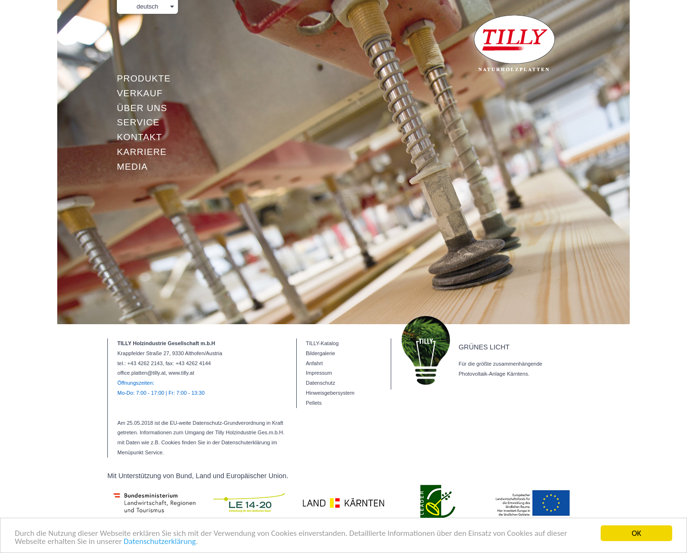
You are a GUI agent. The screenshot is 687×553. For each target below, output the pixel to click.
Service (138, 122)
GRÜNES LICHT (484, 347)
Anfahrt (314, 363)
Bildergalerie (320, 353)
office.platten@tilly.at (141, 373)
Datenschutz (320, 383)
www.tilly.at (181, 373)
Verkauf (140, 93)
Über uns (142, 108)
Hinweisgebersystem (330, 393)
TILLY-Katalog (322, 343)
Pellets (314, 403)
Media (132, 167)
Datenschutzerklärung (160, 542)
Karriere (142, 152)
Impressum (319, 373)
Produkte (144, 78)
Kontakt (139, 137)
